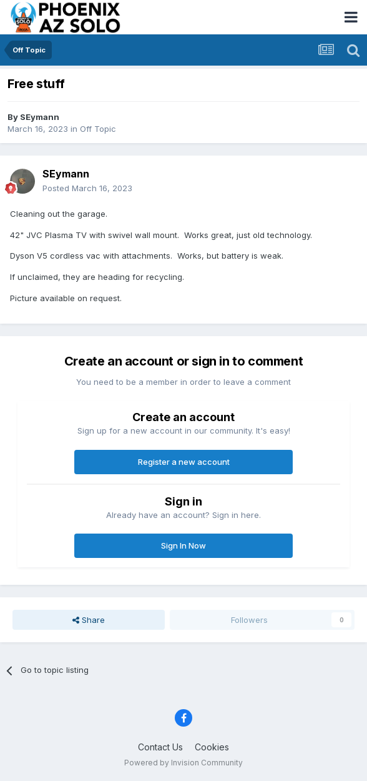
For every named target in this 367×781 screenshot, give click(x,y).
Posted (87, 188)
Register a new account (184, 462)
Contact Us (160, 747)
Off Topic (98, 129)
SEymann (39, 117)
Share (88, 619)
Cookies (212, 747)
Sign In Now (183, 545)
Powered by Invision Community (183, 762)
